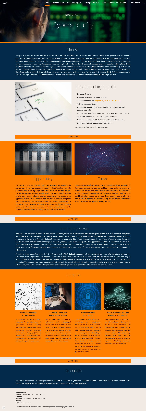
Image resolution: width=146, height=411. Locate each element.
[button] (143, 2)
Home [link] (47, 3)
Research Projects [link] (74, 3)
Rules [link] (104, 3)
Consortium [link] (113, 3)
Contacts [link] (123, 3)
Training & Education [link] (91, 3)
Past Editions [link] (135, 3)
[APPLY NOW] (73, 137)
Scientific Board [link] (58, 3)
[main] (73, 15)
